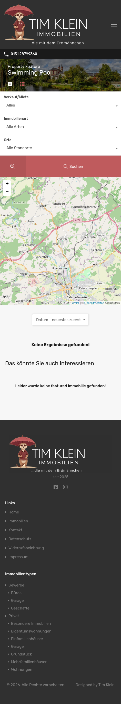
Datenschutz (20, 539)
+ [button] (7, 184)
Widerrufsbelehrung (26, 548)
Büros (16, 593)
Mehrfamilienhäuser (29, 662)
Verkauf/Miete (16, 97)
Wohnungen (21, 669)
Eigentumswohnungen (31, 631)
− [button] (7, 192)
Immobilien (18, 521)
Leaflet (75, 302)
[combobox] (60, 106)
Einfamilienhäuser (27, 639)
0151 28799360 (24, 54)
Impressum (18, 557)
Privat (13, 616)
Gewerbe (16, 585)
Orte (8, 140)
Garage (17, 600)
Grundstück (21, 654)
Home (13, 512)
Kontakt (15, 530)
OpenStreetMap (94, 302)
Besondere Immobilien (31, 623)
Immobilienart (16, 118)
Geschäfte (20, 608)
